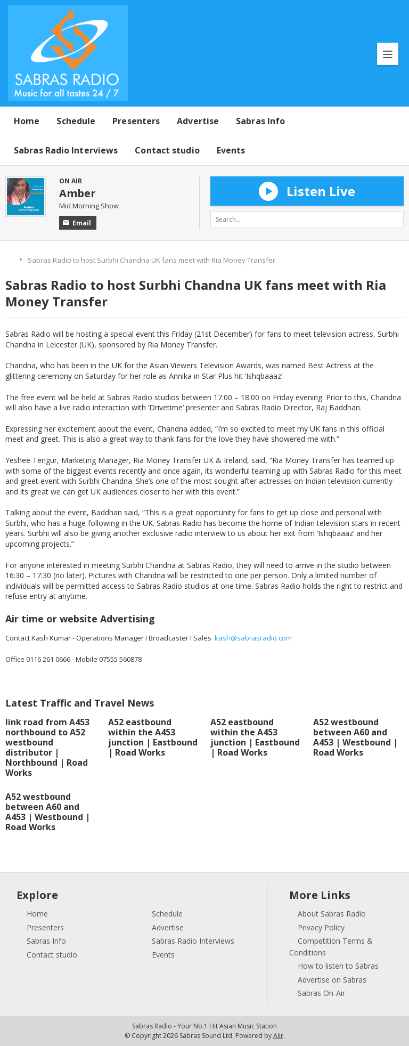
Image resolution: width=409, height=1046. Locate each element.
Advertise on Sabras (332, 980)
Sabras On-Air (321, 993)
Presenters (136, 121)
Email (77, 223)
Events (231, 150)
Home (26, 121)
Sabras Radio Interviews (66, 150)
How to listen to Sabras (338, 966)
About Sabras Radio (332, 914)
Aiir (278, 1035)
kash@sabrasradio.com (253, 638)
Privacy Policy (321, 927)
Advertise (198, 121)
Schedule (75, 121)
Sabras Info (260, 121)
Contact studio (167, 150)
